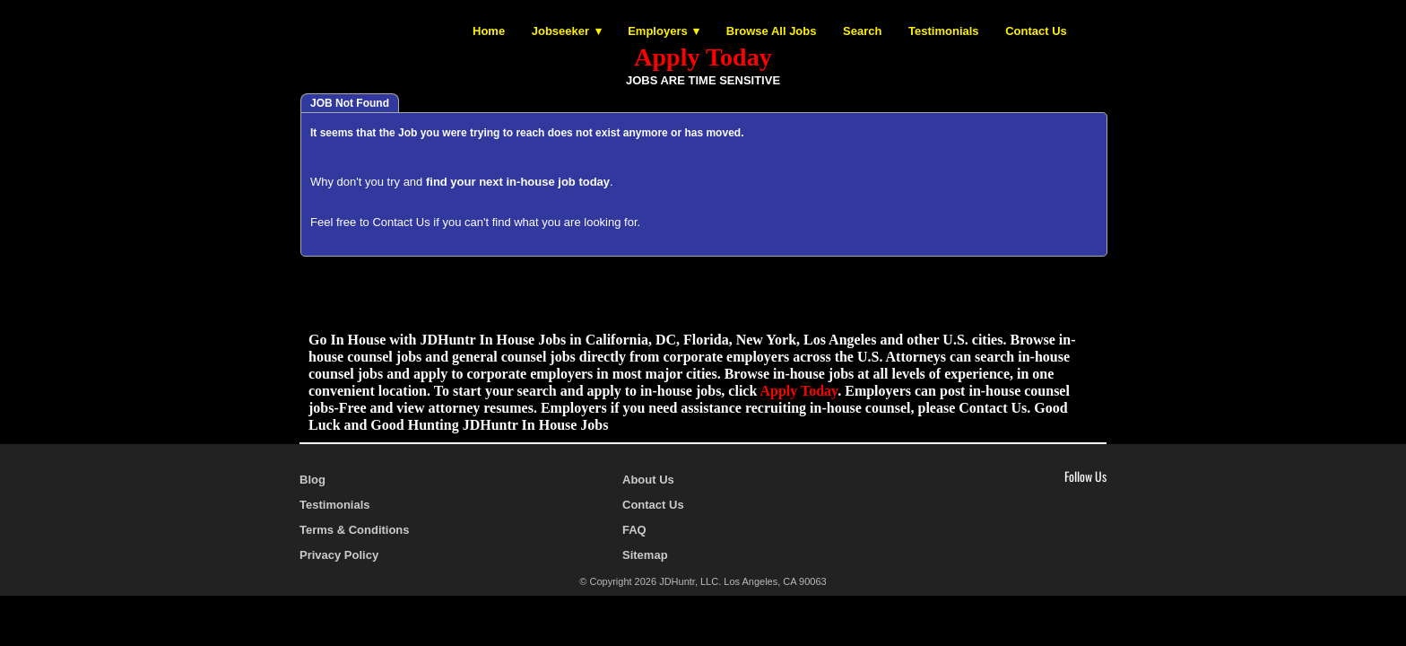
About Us (648, 479)
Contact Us (1036, 31)
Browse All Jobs (771, 31)
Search (862, 31)
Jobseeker (560, 31)
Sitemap (645, 555)
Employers (657, 31)
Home (489, 31)
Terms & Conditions (354, 530)
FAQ (634, 530)
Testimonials (943, 31)
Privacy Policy (338, 555)
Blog (312, 479)
